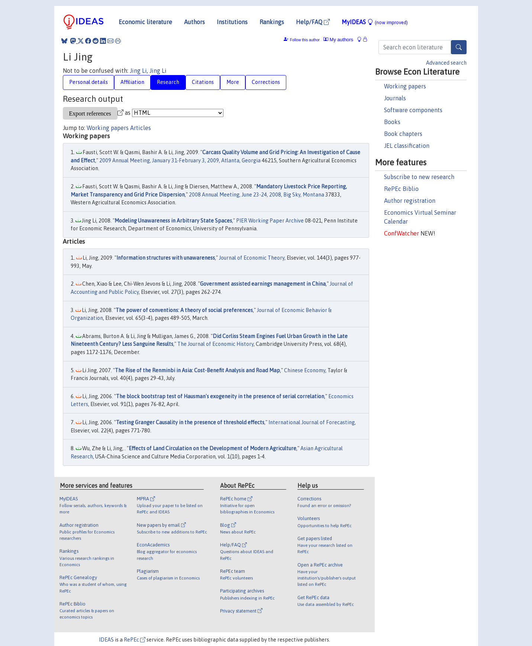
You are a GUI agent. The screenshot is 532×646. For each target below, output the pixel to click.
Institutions (232, 22)
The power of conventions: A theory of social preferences (184, 310)
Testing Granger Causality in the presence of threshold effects (190, 422)
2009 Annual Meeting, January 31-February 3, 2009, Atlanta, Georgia (180, 160)
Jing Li (138, 70)
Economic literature (145, 22)
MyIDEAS (375, 22)
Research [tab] (168, 82)
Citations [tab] (203, 82)
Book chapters (403, 133)
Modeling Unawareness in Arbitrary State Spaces (173, 221)
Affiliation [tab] (132, 82)
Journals (395, 98)
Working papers (405, 86)
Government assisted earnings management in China (263, 284)
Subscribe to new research (419, 176)
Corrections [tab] (266, 82)
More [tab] (232, 82)
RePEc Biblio (401, 188)
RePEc (134, 640)
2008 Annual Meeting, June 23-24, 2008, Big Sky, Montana (256, 195)
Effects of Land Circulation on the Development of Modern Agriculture (212, 448)
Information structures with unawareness (165, 258)
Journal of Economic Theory (251, 258)
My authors (338, 39)
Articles (140, 127)
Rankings (271, 22)
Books (392, 122)
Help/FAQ (313, 22)
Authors (194, 22)
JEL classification (406, 145)
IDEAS (106, 640)
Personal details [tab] (88, 82)
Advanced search (446, 63)
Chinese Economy (304, 370)
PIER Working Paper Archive (270, 221)
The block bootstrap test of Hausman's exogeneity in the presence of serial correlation (220, 396)
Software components (413, 110)
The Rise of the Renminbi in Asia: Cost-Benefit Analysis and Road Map (197, 370)
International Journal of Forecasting (311, 422)
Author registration (409, 200)
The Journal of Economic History (215, 344)
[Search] (459, 47)
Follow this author (305, 40)
